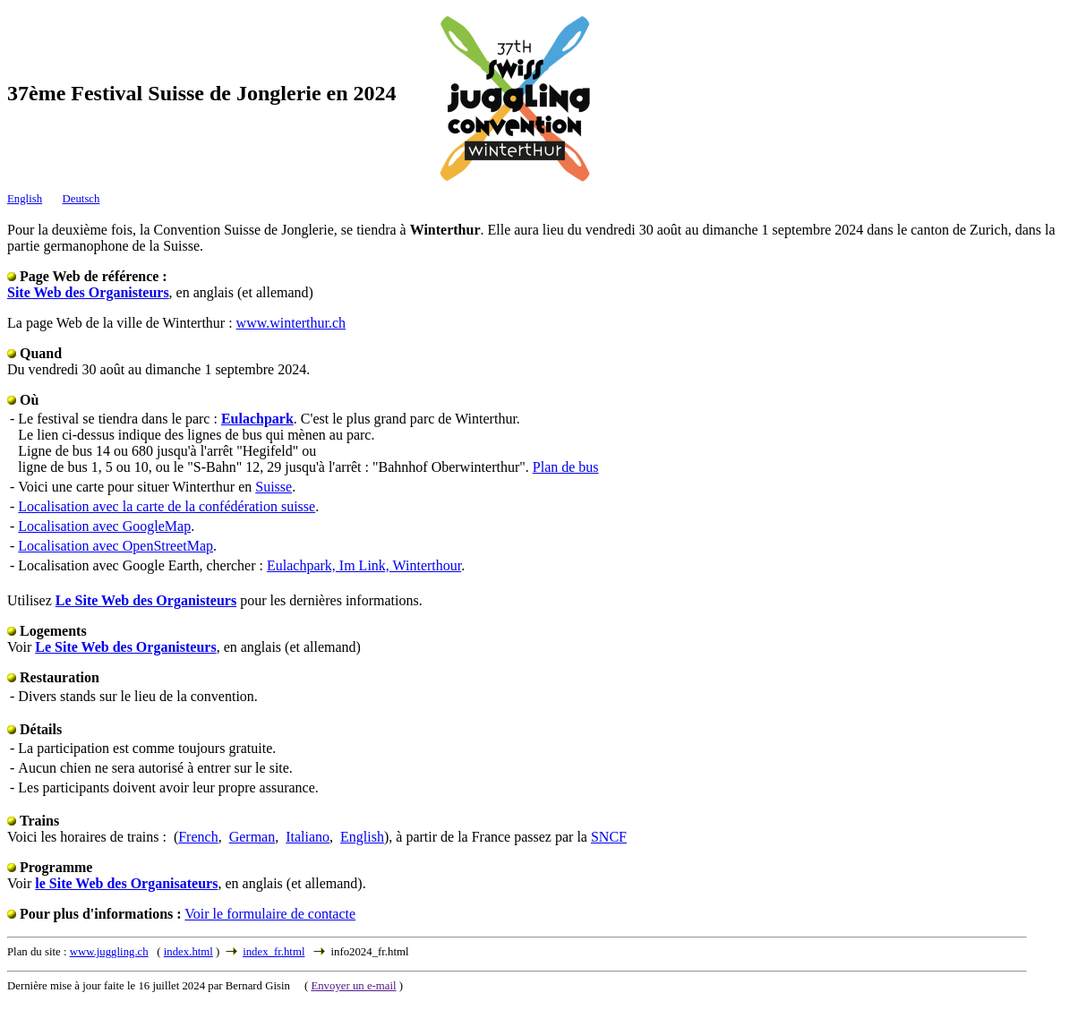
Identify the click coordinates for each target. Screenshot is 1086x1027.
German (252, 836)
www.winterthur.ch (291, 322)
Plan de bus (566, 467)
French (198, 836)
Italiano (307, 836)
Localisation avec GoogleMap (104, 526)
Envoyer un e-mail (353, 986)
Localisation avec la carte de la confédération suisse (166, 506)
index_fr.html (273, 952)
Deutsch (81, 199)
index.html (188, 952)
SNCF (609, 836)
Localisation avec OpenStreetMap (115, 545)
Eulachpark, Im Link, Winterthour (364, 565)
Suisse (273, 486)
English (24, 199)
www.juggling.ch (109, 952)
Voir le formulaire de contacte (269, 913)
